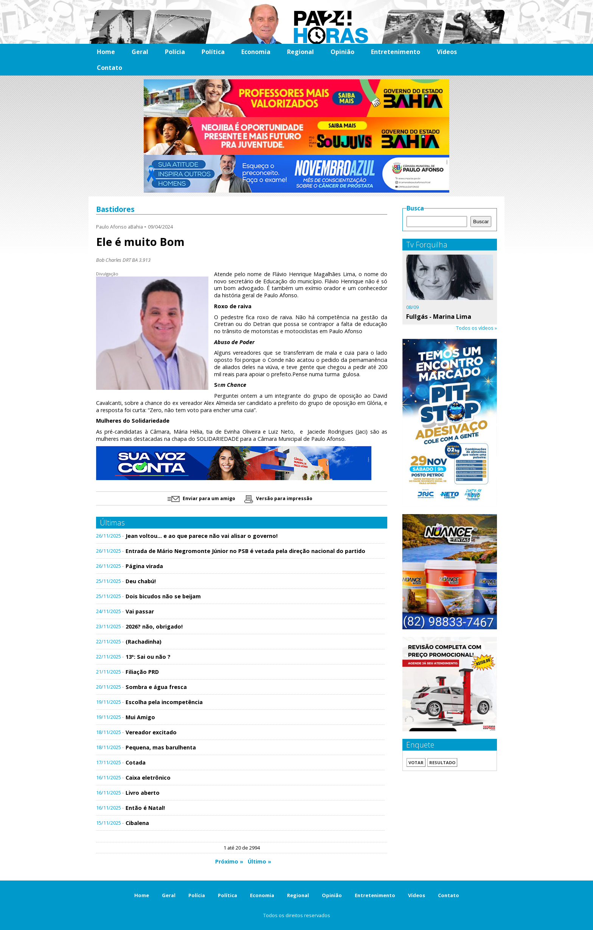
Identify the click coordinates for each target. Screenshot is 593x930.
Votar (416, 762)
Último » (259, 861)
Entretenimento (395, 52)
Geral (140, 52)
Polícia (175, 52)
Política (213, 52)
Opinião (342, 52)
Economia (255, 52)
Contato (109, 67)
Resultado (442, 762)
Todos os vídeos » (476, 327)
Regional (300, 52)
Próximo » (229, 861)
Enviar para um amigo (201, 498)
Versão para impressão (278, 498)
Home (106, 52)
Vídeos (447, 52)
